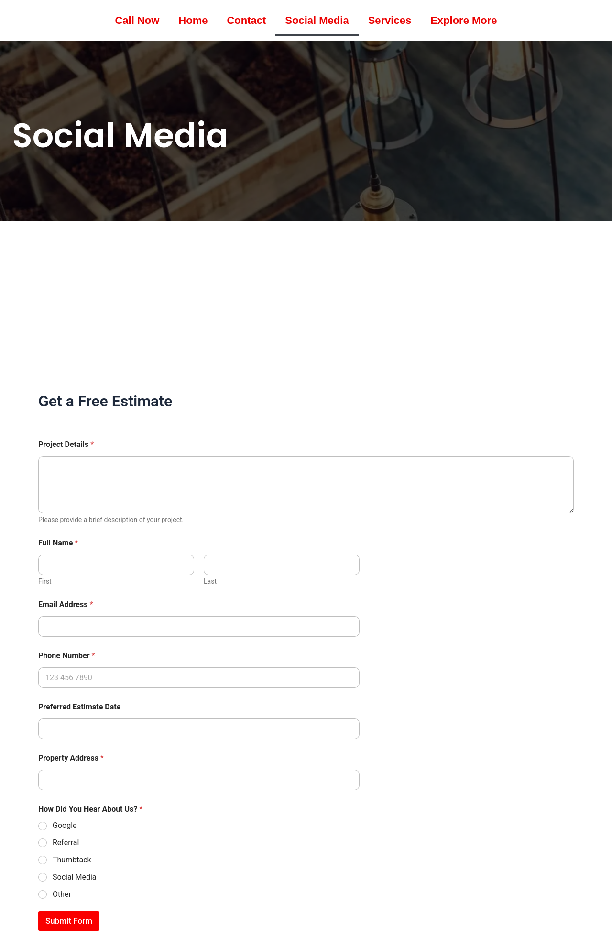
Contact (246, 20)
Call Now (137, 20)
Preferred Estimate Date (79, 706)
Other (62, 894)
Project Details (66, 444)
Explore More (463, 20)
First (45, 581)
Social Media (317, 20)
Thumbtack (72, 859)
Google (65, 825)
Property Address (71, 757)
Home (193, 20)
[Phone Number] (199, 677)
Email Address (65, 604)
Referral (66, 842)
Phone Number (66, 655)
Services (390, 20)
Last (210, 581)
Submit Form (68, 920)
